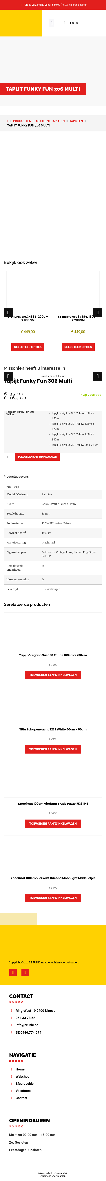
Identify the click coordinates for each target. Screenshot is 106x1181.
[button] (51, 23)
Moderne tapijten (50, 121)
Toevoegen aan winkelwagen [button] (53, 675)
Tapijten (76, 121)
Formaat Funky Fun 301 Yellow (20, 413)
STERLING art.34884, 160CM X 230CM (78, 318)
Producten (22, 121)
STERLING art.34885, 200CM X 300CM (27, 318)
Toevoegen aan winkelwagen (37, 456)
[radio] (76, 416)
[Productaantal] (9, 457)
